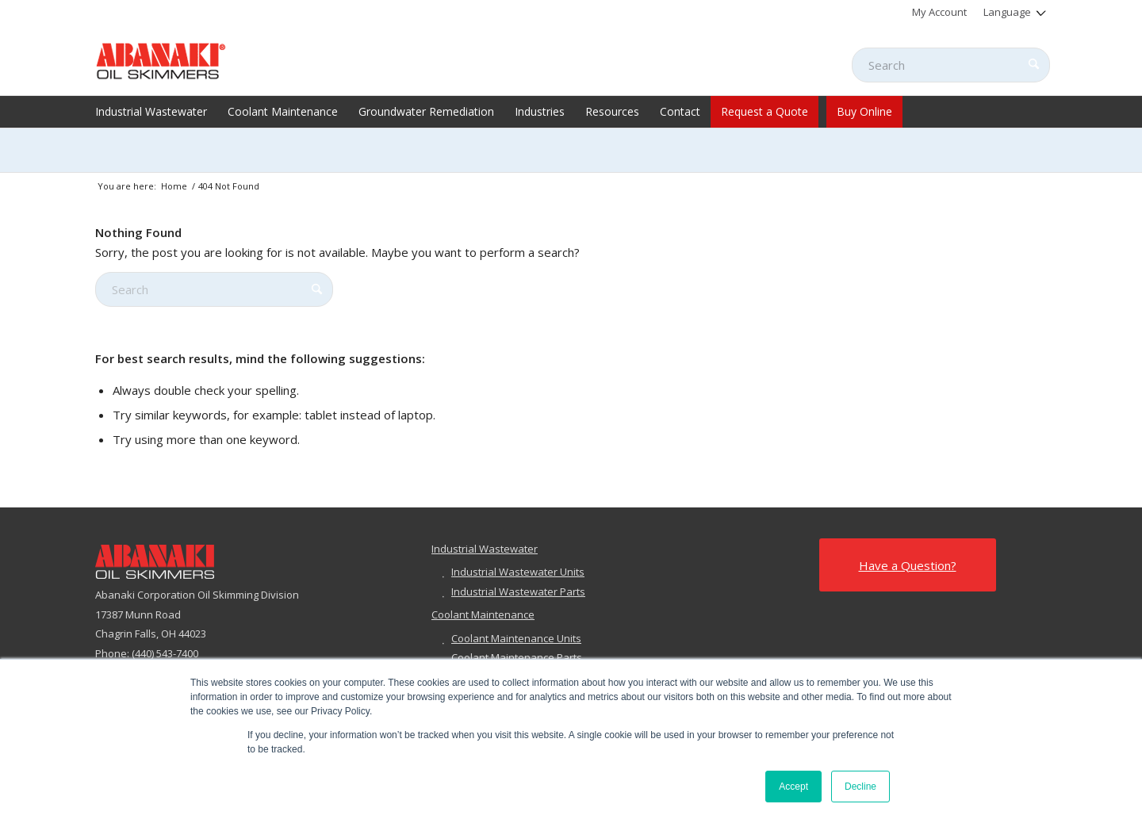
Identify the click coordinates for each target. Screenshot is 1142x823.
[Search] (951, 65)
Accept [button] (793, 786)
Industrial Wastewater (484, 549)
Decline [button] (860, 786)
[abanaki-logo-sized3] (161, 59)
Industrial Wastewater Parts (518, 591)
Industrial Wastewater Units (517, 572)
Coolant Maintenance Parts (516, 657)
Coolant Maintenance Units (516, 638)
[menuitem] (939, 12)
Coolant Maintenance (483, 614)
